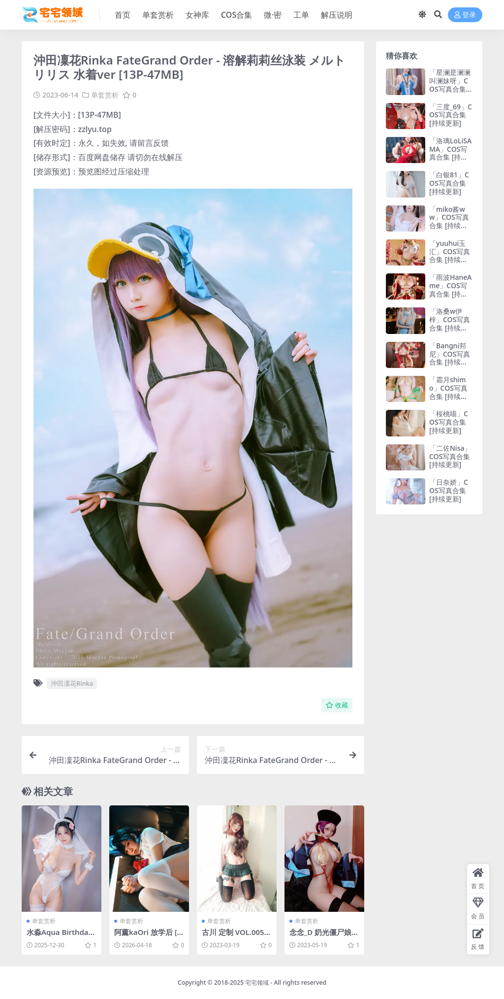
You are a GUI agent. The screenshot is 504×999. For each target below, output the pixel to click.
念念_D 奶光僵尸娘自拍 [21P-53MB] (324, 936)
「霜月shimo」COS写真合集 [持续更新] (448, 392)
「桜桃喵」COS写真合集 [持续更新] (448, 422)
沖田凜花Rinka (72, 683)
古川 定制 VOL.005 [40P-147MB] (233, 936)
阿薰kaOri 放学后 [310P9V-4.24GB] (148, 936)
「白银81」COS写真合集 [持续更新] (449, 183)
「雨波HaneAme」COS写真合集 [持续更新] (450, 289)
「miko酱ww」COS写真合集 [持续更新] (449, 221)
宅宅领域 (257, 982)
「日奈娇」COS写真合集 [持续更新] (448, 490)
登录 (465, 15)
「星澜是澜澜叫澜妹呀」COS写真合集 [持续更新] (450, 84)
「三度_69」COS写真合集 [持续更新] (450, 115)
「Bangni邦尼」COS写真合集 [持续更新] (449, 358)
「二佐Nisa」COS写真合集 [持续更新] (450, 456)
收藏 (337, 704)
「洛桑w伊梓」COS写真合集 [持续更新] (449, 323)
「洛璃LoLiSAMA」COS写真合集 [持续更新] (450, 153)
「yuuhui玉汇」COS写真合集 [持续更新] (449, 255)
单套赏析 (105, 95)
